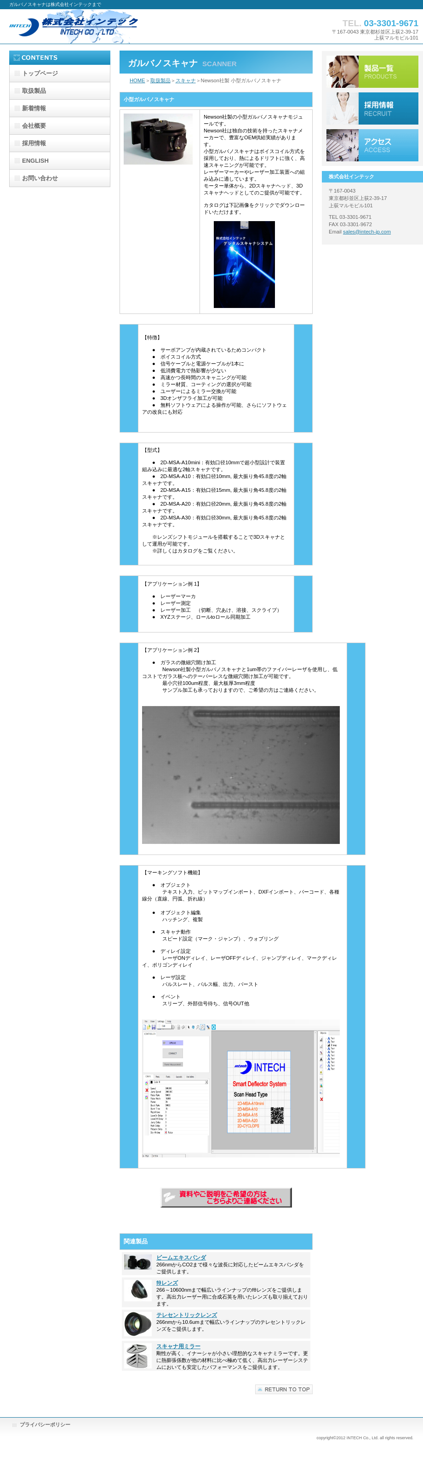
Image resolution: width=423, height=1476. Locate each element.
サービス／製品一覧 (372, 72)
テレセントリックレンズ (186, 1315)
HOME (137, 80)
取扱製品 (160, 80)
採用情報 (372, 108)
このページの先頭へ (284, 1389)
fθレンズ (167, 1283)
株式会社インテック (101, 26)
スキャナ (186, 80)
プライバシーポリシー (45, 1424)
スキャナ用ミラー (178, 1346)
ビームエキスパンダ (181, 1257)
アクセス (372, 145)
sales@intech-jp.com (367, 231)
